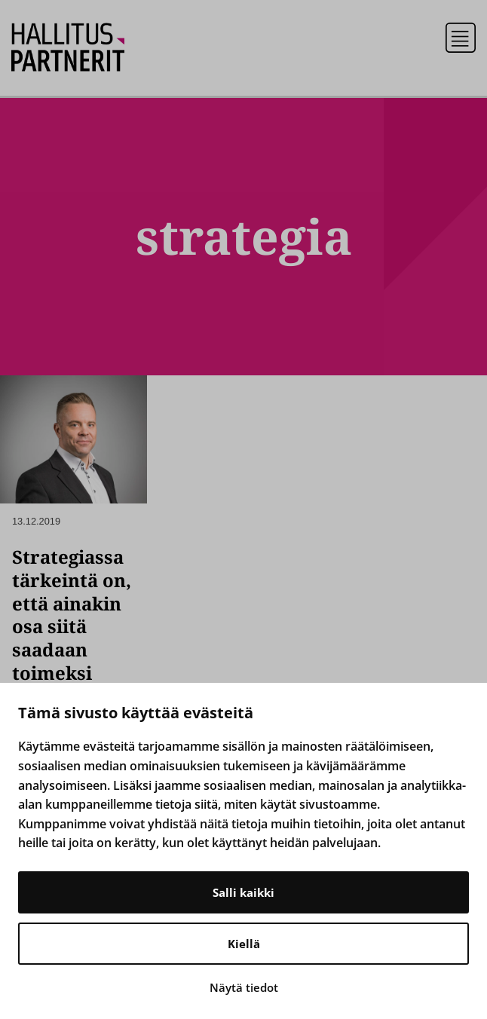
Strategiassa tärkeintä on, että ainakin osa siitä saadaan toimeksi (71, 614)
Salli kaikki (243, 892)
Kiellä (244, 943)
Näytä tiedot (244, 987)
